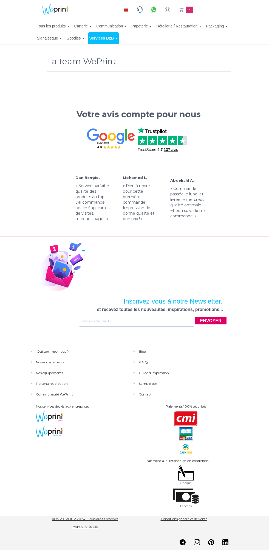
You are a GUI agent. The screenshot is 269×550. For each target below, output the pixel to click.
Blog (142, 351)
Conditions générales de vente (184, 519)
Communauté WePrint (54, 394)
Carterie (83, 26)
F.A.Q (143, 362)
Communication (111, 26)
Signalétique (49, 38)
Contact (145, 394)
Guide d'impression (154, 373)
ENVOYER (211, 320)
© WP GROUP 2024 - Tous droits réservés (85, 519)
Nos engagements (50, 362)
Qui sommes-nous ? (52, 351)
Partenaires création (52, 383)
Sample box (148, 383)
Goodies (75, 38)
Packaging (217, 26)
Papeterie (141, 26)
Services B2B (103, 38)
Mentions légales (85, 526)
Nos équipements (49, 373)
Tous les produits (53, 26)
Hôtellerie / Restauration (178, 26)
